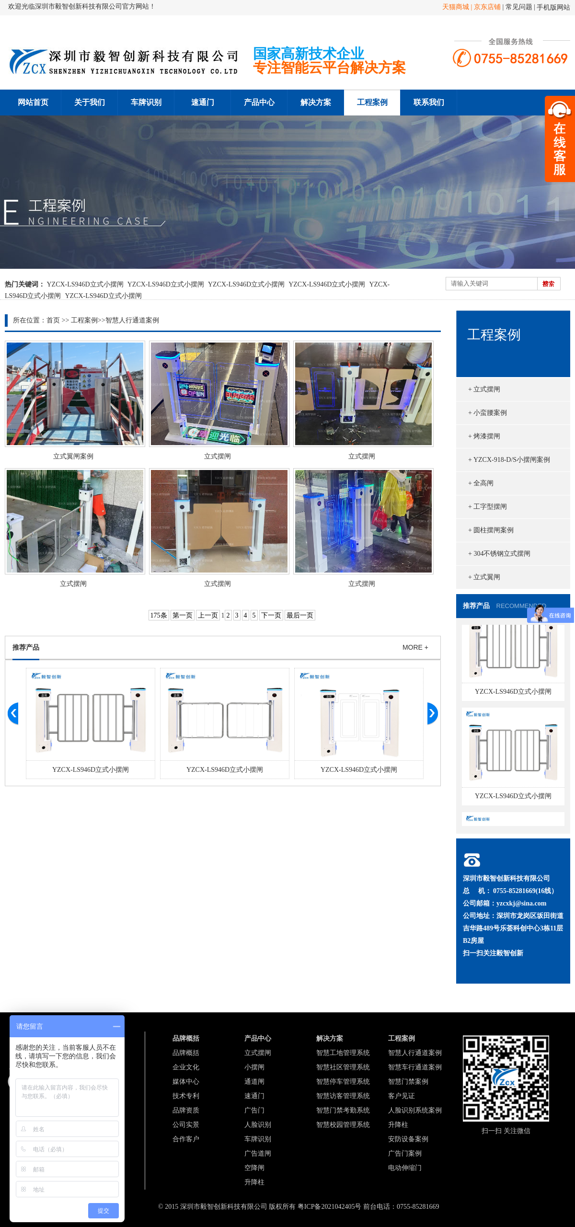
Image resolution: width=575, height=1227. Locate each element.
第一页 (182, 615)
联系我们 (429, 102)
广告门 (254, 1110)
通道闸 (254, 1081)
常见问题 (520, 7)
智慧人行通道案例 (132, 320)
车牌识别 (146, 102)
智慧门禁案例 (408, 1081)
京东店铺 (487, 7)
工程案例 (372, 102)
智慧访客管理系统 (343, 1096)
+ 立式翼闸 (484, 577)
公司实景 (185, 1124)
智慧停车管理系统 (343, 1081)
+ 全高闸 (481, 483)
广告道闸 (257, 1153)
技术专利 (185, 1096)
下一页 (271, 615)
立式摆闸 (217, 456)
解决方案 (315, 102)
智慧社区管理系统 (343, 1067)
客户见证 (401, 1096)
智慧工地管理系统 (343, 1052)
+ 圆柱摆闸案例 (491, 530)
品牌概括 (185, 1052)
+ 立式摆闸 (484, 389)
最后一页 (300, 615)
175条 (158, 615)
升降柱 (254, 1182)
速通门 (202, 102)
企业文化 (185, 1067)
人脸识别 (257, 1124)
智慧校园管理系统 (343, 1124)
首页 (53, 320)
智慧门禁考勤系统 (343, 1110)
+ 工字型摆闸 (487, 506)
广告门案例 (405, 1153)
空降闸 (254, 1167)
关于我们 (89, 102)
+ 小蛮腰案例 (487, 412)
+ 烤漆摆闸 (484, 436)
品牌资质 (185, 1110)
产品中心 (259, 102)
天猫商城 (456, 7)
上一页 (208, 615)
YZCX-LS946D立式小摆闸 (85, 284)
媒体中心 (185, 1081)
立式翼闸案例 (73, 456)
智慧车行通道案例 (415, 1067)
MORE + (415, 647)
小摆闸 (254, 1067)
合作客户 (185, 1139)
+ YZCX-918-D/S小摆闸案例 (509, 459)
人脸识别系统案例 (415, 1110)
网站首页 (33, 102)
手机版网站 (553, 7)
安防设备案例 (408, 1139)
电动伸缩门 (405, 1167)
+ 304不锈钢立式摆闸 (499, 553)
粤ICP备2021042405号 (330, 1206)
